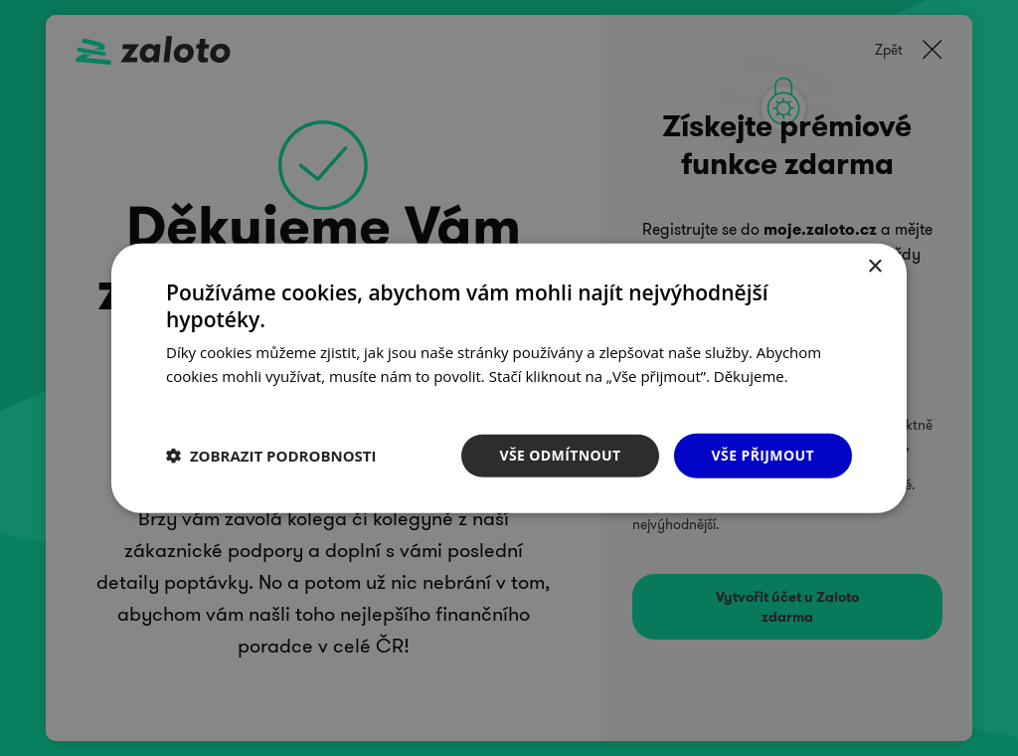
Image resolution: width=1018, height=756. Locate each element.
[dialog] (509, 378)
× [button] (874, 267)
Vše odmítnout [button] (559, 455)
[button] (271, 456)
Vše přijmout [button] (763, 455)
